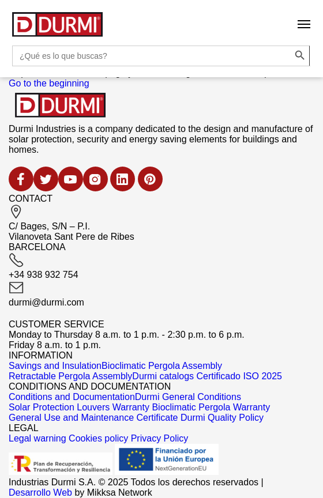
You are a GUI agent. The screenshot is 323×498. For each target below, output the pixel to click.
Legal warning (37, 438)
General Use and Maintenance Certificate (93, 417)
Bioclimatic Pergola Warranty (211, 407)
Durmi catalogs (163, 376)
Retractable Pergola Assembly (70, 376)
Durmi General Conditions (188, 397)
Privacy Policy (160, 438)
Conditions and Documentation (72, 397)
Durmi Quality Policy (222, 417)
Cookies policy (98, 438)
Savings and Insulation (55, 366)
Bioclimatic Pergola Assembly (162, 366)
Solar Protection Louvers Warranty (79, 407)
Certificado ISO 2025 (239, 376)
